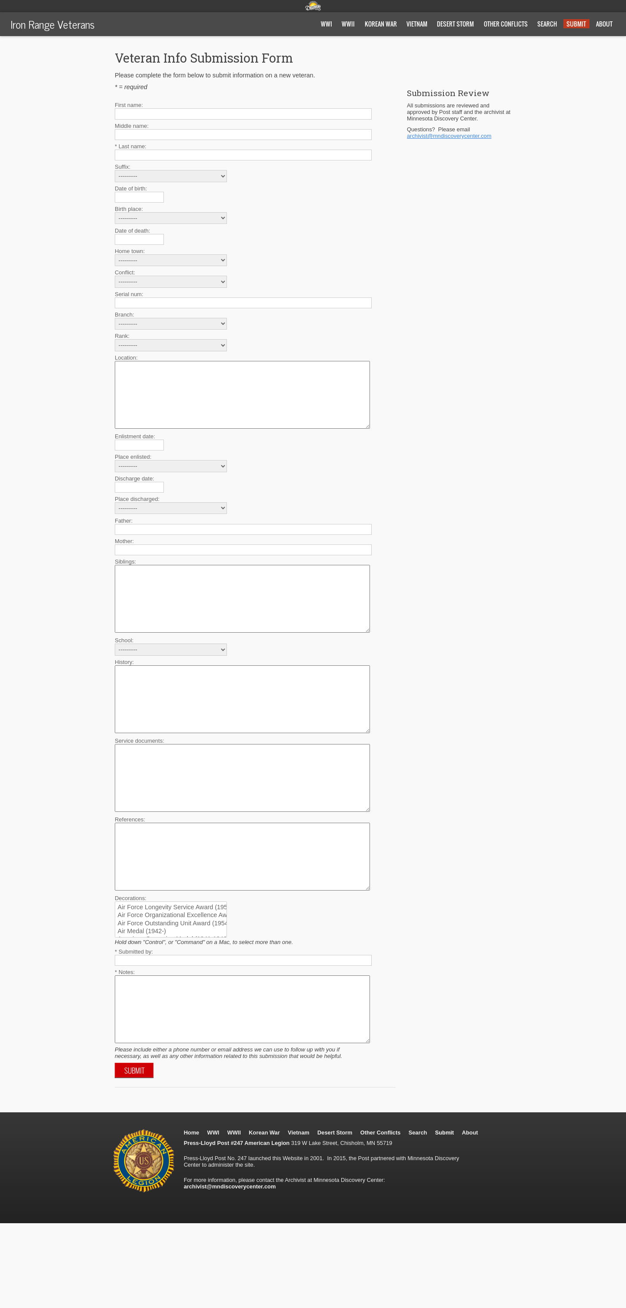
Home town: (130, 251)
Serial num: (129, 294)
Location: (126, 357)
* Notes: (125, 1037)
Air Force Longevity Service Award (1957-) (166, 973)
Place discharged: (137, 512)
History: (124, 688)
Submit (576, 23)
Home (192, 1211)
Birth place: (129, 209)
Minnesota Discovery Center (313, 5)
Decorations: (131, 963)
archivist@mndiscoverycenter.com (449, 136)
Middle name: (132, 126)
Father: (124, 534)
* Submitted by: (134, 1017)
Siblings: (125, 574)
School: (124, 666)
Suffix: (122, 167)
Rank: (122, 336)
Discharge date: (134, 491)
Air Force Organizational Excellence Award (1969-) (166, 980)
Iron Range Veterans (52, 24)
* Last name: (131, 146)
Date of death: (132, 230)
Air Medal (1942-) (166, 997)
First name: (129, 105)
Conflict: (125, 272)
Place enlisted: (133, 470)
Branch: (124, 314)
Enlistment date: (135, 449)
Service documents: (139, 780)
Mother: (124, 554)
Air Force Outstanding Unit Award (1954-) (166, 989)
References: (130, 871)
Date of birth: (131, 188)
